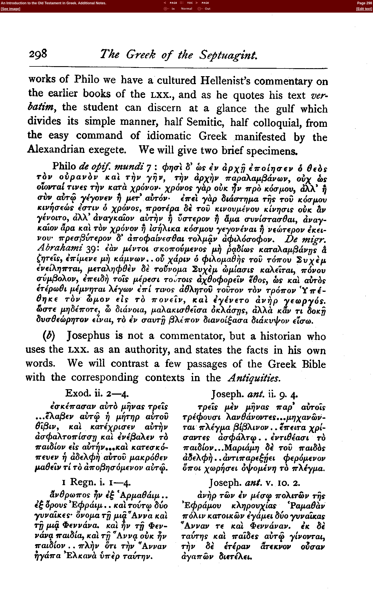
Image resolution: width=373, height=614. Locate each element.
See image (10, 9)
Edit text (364, 9)
